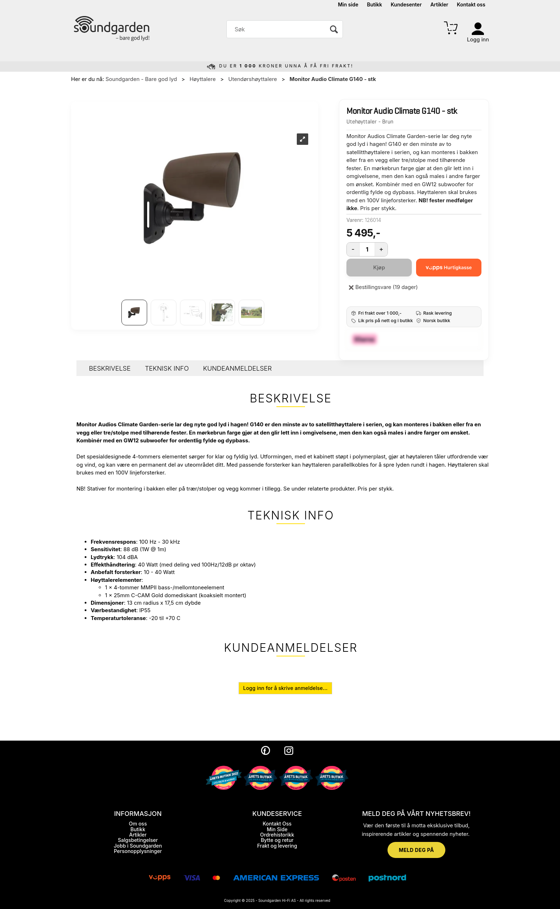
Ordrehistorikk (277, 835)
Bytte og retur (277, 840)
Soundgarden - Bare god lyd (141, 79)
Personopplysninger (138, 851)
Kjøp (379, 267)
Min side (348, 4)
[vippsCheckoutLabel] (448, 267)
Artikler (439, 4)
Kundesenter (406, 4)
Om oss (138, 824)
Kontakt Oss (276, 824)
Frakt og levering (277, 846)
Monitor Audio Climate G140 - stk (333, 79)
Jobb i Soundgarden (138, 846)
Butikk (374, 4)
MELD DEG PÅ (416, 850)
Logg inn (478, 39)
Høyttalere (203, 79)
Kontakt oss (471, 4)
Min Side (277, 829)
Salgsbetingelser (138, 840)
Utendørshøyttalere (252, 79)
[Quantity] (367, 249)
